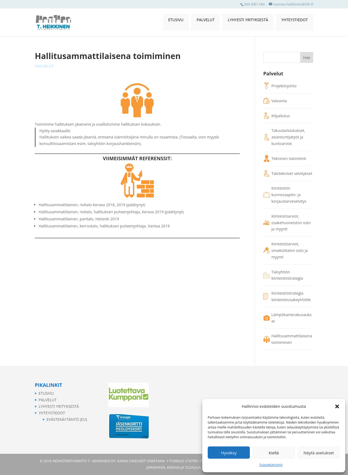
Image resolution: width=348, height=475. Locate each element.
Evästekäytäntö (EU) (66, 419)
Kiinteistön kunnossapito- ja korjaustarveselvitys (288, 195)
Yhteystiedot (294, 19)
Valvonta (279, 100)
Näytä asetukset (318, 452)
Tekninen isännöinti (288, 158)
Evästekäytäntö (271, 464)
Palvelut (206, 19)
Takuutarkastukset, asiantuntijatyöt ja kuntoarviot (288, 137)
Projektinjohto (283, 85)
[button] (337, 406)
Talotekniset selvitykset (291, 173)
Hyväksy (229, 452)
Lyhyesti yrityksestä (248, 19)
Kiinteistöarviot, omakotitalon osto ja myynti (289, 250)
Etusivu (176, 19)
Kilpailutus (280, 115)
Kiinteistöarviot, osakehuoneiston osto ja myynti (290, 223)
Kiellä (274, 452)
